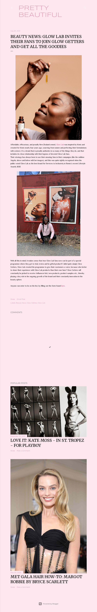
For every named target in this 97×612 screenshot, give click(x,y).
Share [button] (12, 299)
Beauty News (21, 303)
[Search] (85, 7)
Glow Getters (32, 303)
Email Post (21, 299)
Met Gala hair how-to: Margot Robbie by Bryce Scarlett (46, 579)
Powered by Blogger (48, 603)
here (63, 286)
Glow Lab (60, 145)
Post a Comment (23, 451)
